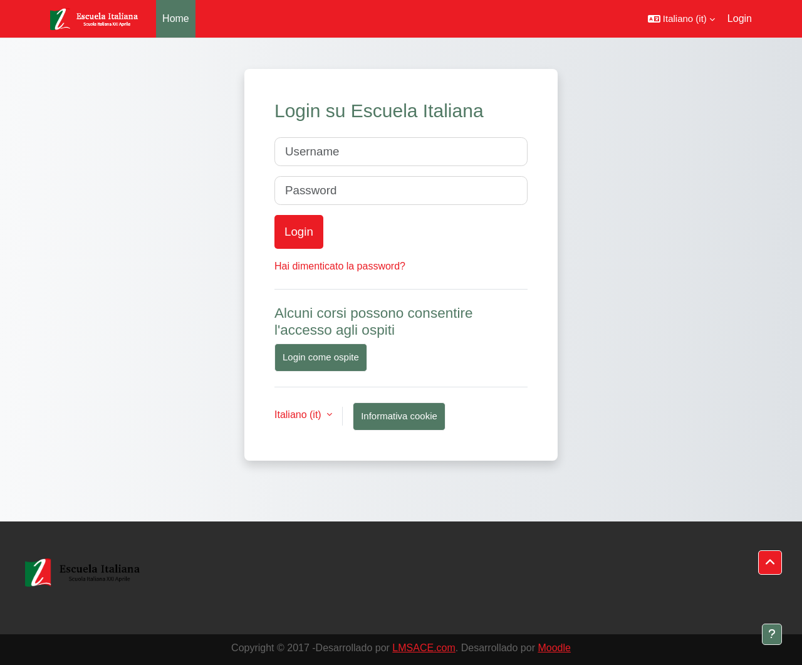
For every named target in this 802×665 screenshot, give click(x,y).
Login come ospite (321, 357)
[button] (681, 19)
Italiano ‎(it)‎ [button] (299, 414)
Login (739, 18)
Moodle (554, 647)
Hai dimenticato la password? (339, 266)
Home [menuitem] (175, 18)
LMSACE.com (423, 647)
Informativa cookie (399, 416)
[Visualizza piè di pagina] (772, 634)
